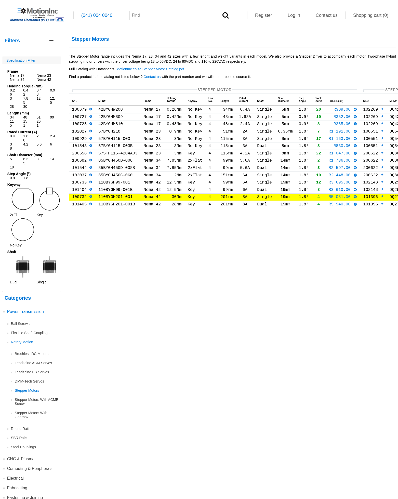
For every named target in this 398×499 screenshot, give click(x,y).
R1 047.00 (343, 160)
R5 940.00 (343, 218)
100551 (373, 135)
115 (12, 123)
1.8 (25, 178)
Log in (294, 15)
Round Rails (20, 429)
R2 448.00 (343, 185)
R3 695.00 (343, 193)
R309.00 (345, 110)
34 (12, 117)
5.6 (39, 144)
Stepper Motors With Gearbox (31, 415)
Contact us (327, 15)
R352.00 (345, 118)
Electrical (15, 478)
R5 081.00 (343, 210)
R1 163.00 (343, 143)
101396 (373, 210)
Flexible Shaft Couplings (30, 333)
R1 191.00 (343, 135)
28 (12, 106)
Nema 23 (44, 75)
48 (25, 117)
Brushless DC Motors (31, 354)
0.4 (12, 136)
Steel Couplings (23, 447)
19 (12, 167)
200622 (373, 160)
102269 (373, 110)
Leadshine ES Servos (32, 372)
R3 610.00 (343, 201)
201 (39, 123)
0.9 (52, 90)
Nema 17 (17, 75)
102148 (373, 193)
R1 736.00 (343, 168)
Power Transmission (25, 311)
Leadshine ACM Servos (33, 363)
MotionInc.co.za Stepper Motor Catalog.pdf (150, 69)
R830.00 (345, 151)
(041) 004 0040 (96, 15)
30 (25, 106)
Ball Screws (20, 324)
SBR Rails (19, 438)
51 (39, 117)
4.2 (25, 144)
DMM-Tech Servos (29, 381)
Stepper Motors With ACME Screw (36, 402)
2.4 (52, 136)
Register (263, 15)
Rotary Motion (22, 342)
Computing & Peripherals (29, 468)
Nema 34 (17, 79)
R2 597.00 (343, 176)
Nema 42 (44, 79)
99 (52, 117)
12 (39, 98)
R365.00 (345, 126)
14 (52, 159)
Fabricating (17, 488)
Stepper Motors (27, 390)
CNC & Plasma (21, 459)
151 (25, 123)
